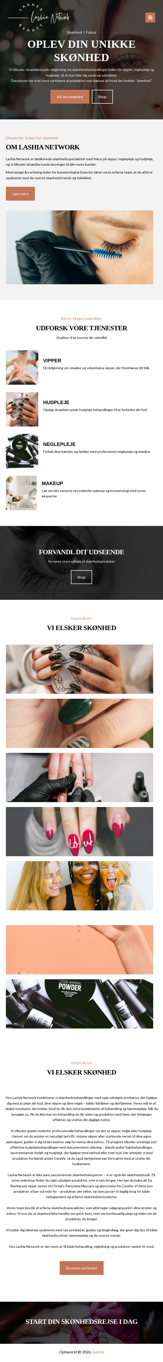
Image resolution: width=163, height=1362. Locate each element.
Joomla (98, 1351)
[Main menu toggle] (150, 17)
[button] (69, 97)
